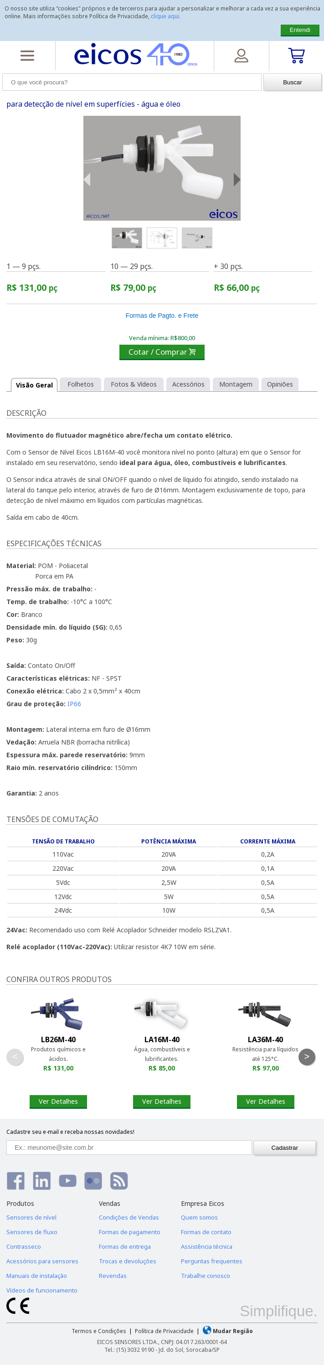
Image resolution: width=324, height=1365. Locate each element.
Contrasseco (23, 1246)
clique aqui (165, 16)
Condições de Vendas (129, 1217)
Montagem (235, 384)
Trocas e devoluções (127, 1261)
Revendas (113, 1276)
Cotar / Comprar (162, 351)
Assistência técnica (206, 1246)
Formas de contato (206, 1232)
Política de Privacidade (164, 1331)
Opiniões (280, 384)
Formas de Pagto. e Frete (162, 315)
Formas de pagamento (129, 1232)
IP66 (74, 703)
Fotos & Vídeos (134, 384)
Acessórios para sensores (42, 1261)
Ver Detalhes (58, 1101)
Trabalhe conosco (205, 1276)
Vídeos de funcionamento (41, 1290)
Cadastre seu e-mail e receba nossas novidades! (70, 1132)
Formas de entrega (125, 1246)
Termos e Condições (99, 1331)
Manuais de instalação (36, 1276)
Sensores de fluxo (31, 1232)
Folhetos (80, 384)
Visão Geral (34, 385)
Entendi (300, 29)
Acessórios (188, 384)
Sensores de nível (31, 1217)
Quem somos (199, 1217)
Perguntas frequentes (211, 1261)
